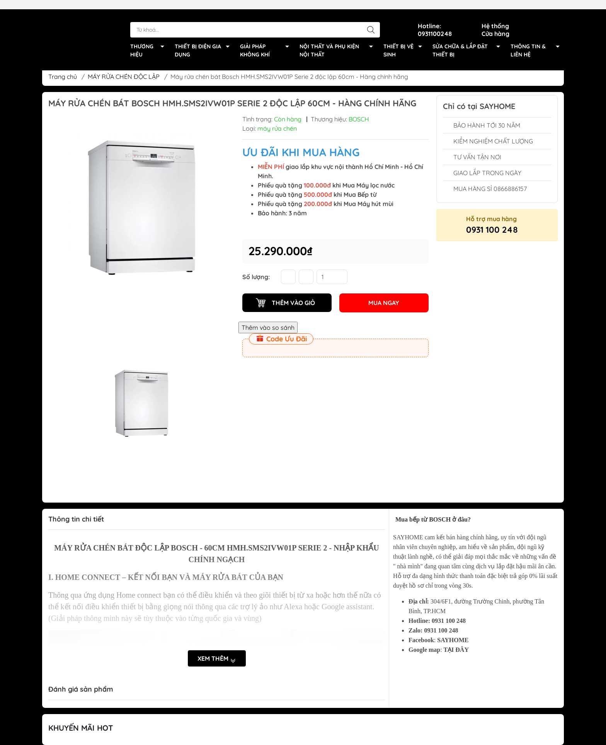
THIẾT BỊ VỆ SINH (404, 42)
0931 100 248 (492, 229)
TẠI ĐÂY (456, 649)
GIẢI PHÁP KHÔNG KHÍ (266, 42)
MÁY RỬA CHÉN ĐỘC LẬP (124, 76)
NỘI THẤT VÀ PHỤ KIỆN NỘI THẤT (338, 42)
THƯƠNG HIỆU (149, 42)
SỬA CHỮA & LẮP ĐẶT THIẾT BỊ (468, 42)
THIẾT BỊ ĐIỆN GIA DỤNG (204, 42)
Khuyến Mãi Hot (80, 728)
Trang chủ (62, 76)
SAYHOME (452, 640)
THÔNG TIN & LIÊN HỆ (537, 42)
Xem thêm (216, 659)
